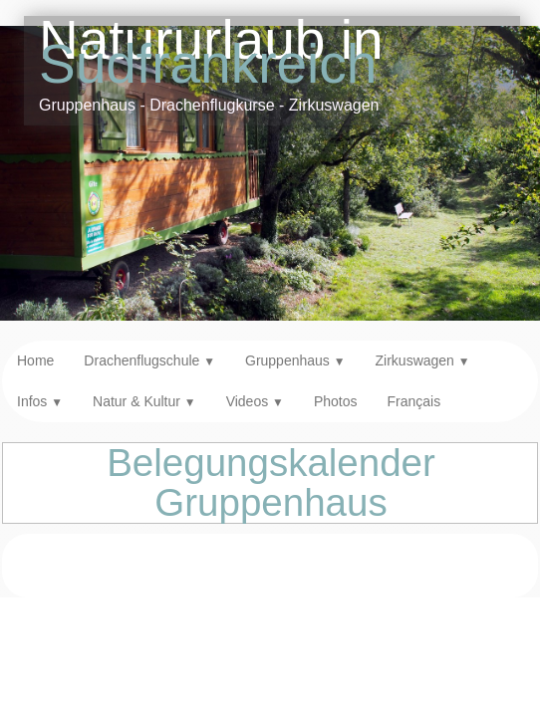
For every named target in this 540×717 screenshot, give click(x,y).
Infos (40, 401)
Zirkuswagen (423, 360)
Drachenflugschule (149, 360)
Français (413, 401)
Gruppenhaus (295, 360)
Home (35, 360)
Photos (336, 401)
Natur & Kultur (144, 401)
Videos (255, 401)
